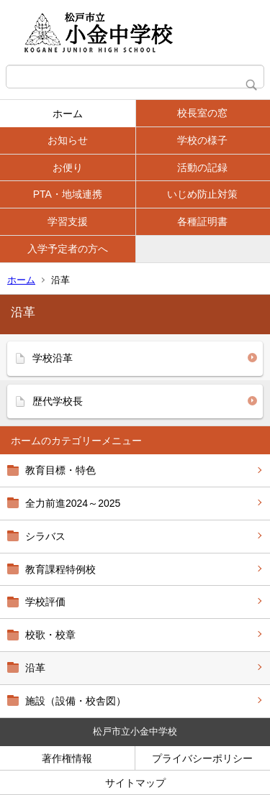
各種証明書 (202, 221)
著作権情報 (67, 758)
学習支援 (68, 221)
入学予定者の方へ (67, 248)
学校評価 (45, 601)
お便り (68, 167)
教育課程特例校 (60, 569)
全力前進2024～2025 (72, 503)
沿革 (35, 668)
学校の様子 (202, 140)
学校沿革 (52, 358)
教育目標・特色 (60, 470)
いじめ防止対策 (202, 194)
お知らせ (68, 140)
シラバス (45, 536)
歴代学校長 (57, 401)
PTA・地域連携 (67, 194)
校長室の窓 (202, 113)
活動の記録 (202, 167)
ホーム (68, 113)
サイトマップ (135, 783)
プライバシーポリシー (202, 758)
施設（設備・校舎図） (75, 701)
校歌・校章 (50, 634)
